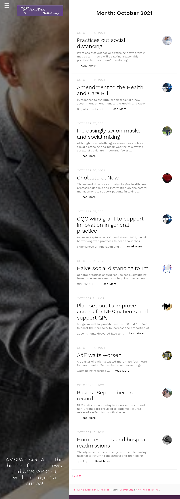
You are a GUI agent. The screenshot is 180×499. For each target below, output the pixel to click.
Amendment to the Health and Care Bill (111, 90)
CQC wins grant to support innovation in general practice (111, 224)
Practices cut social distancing (102, 43)
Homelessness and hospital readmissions (112, 446)
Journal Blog (127, 493)
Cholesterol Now (98, 177)
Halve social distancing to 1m (109, 270)
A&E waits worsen (99, 359)
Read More (90, 65)
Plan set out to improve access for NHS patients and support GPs (108, 316)
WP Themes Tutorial (148, 493)
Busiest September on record (106, 399)
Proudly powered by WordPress (92, 493)
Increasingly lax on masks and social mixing (109, 133)
